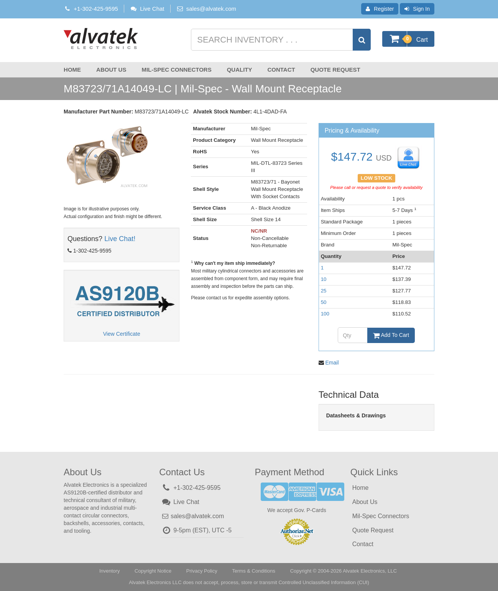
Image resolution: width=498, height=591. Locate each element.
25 (324, 291)
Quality (239, 69)
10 (324, 279)
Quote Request (335, 69)
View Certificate (121, 334)
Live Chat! (119, 239)
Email (332, 363)
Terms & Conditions (253, 571)
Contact (281, 69)
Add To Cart (391, 335)
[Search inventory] (280, 40)
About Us (111, 69)
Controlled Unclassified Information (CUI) (323, 582)
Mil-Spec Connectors (176, 69)
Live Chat (147, 8)
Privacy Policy (201, 571)
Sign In (417, 9)
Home (72, 69)
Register (380, 9)
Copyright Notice (153, 571)
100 (325, 314)
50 (324, 302)
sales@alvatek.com (211, 8)
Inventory (109, 571)
